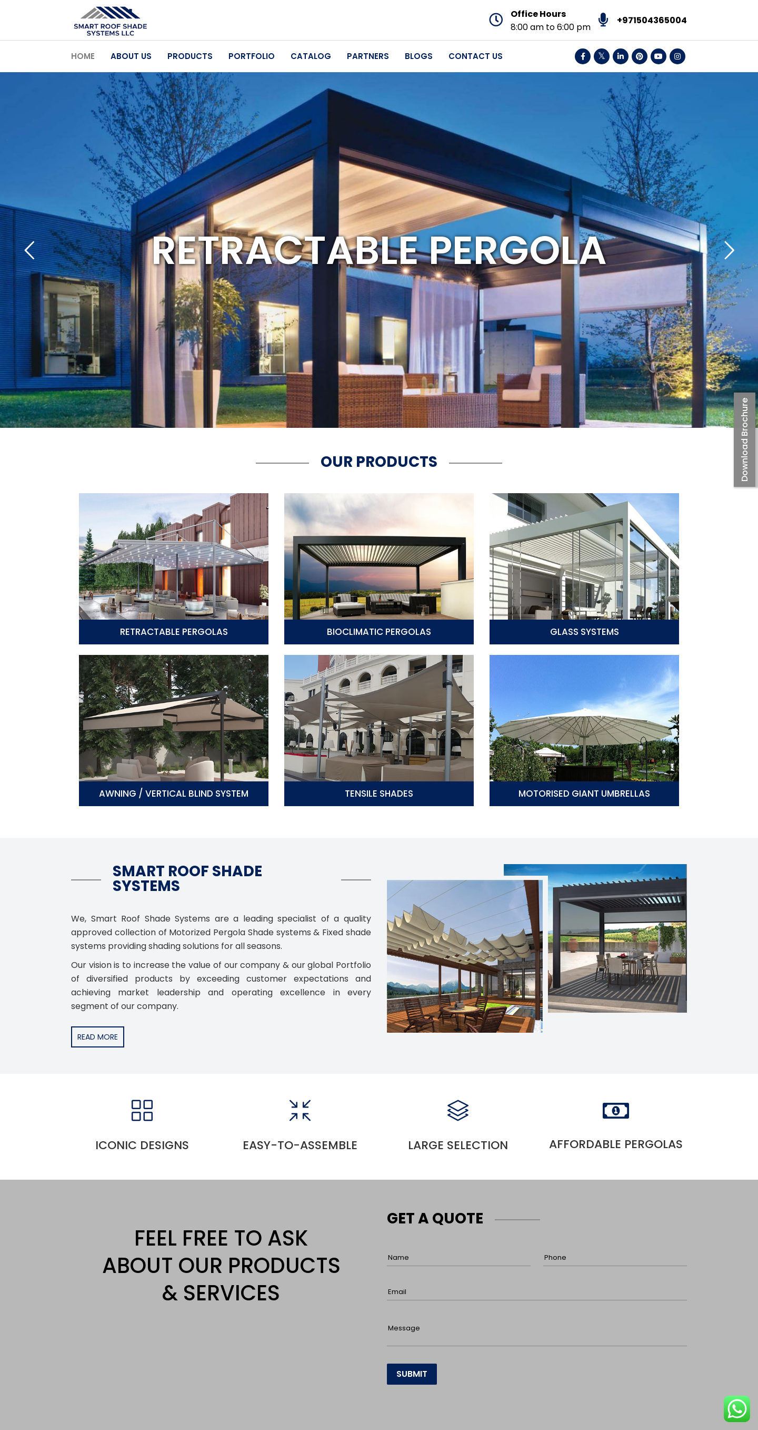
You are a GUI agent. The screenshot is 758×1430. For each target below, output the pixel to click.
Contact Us (475, 56)
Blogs (419, 56)
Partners (368, 56)
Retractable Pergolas (174, 631)
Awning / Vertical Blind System (173, 793)
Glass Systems (584, 631)
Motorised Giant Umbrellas (584, 793)
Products (190, 56)
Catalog (311, 56)
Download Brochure (745, 440)
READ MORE (97, 1037)
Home (83, 56)
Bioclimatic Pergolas (379, 631)
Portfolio (251, 56)
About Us (131, 56)
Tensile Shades (379, 793)
